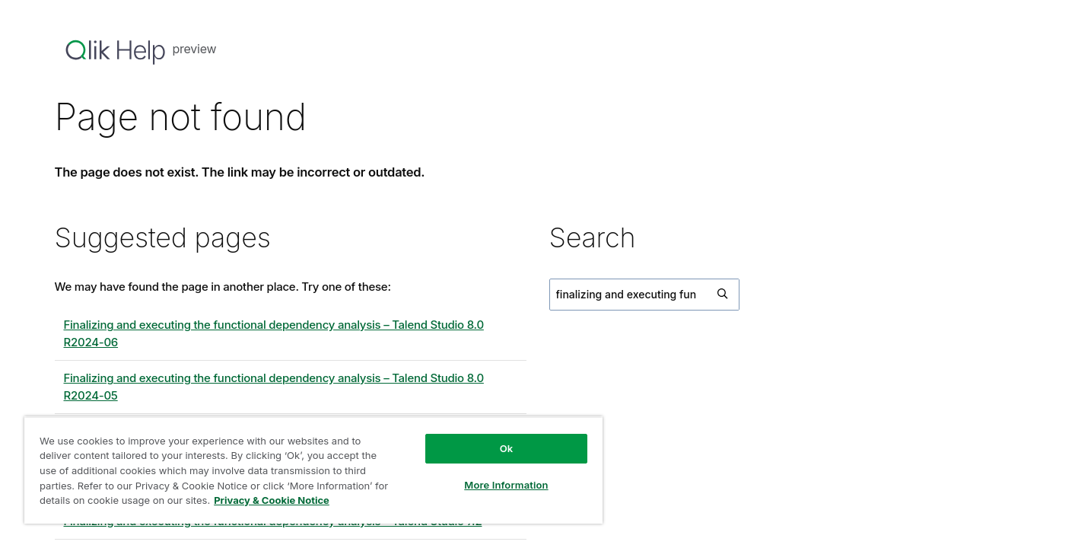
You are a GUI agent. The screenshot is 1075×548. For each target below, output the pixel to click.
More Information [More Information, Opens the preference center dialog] (506, 485)
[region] (313, 470)
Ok (507, 448)
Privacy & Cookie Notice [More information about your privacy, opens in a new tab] (271, 500)
